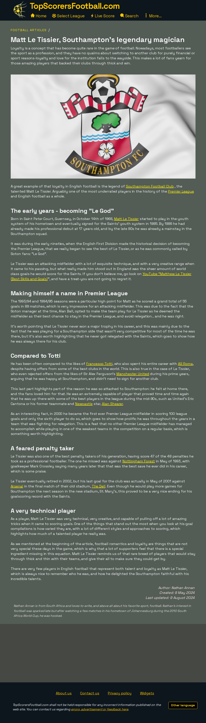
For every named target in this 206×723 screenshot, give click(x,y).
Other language (183, 705)
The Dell (98, 486)
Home (39, 15)
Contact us (89, 693)
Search (129, 15)
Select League (68, 15)
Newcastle (84, 403)
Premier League (181, 191)
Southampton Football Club (150, 186)
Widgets (147, 693)
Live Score (102, 15)
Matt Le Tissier (126, 218)
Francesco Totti (99, 363)
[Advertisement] (103, 653)
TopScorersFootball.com (75, 6)
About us (64, 693)
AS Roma (185, 363)
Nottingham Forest (138, 461)
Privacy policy (119, 693)
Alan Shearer (112, 403)
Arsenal (17, 486)
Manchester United (132, 374)
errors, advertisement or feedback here (99, 709)
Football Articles (29, 30)
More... (153, 15)
